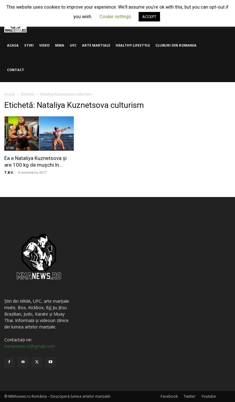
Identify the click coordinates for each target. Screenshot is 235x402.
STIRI (29, 45)
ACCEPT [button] (149, 16)
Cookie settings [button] (115, 16)
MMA (59, 45)
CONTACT (15, 69)
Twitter (190, 396)
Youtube (208, 396)
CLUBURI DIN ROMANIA (175, 45)
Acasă (9, 94)
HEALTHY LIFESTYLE (133, 45)
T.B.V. (9, 172)
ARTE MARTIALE (96, 45)
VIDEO (44, 45)
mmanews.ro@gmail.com (29, 346)
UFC (73, 45)
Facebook (169, 396)
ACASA (13, 45)
